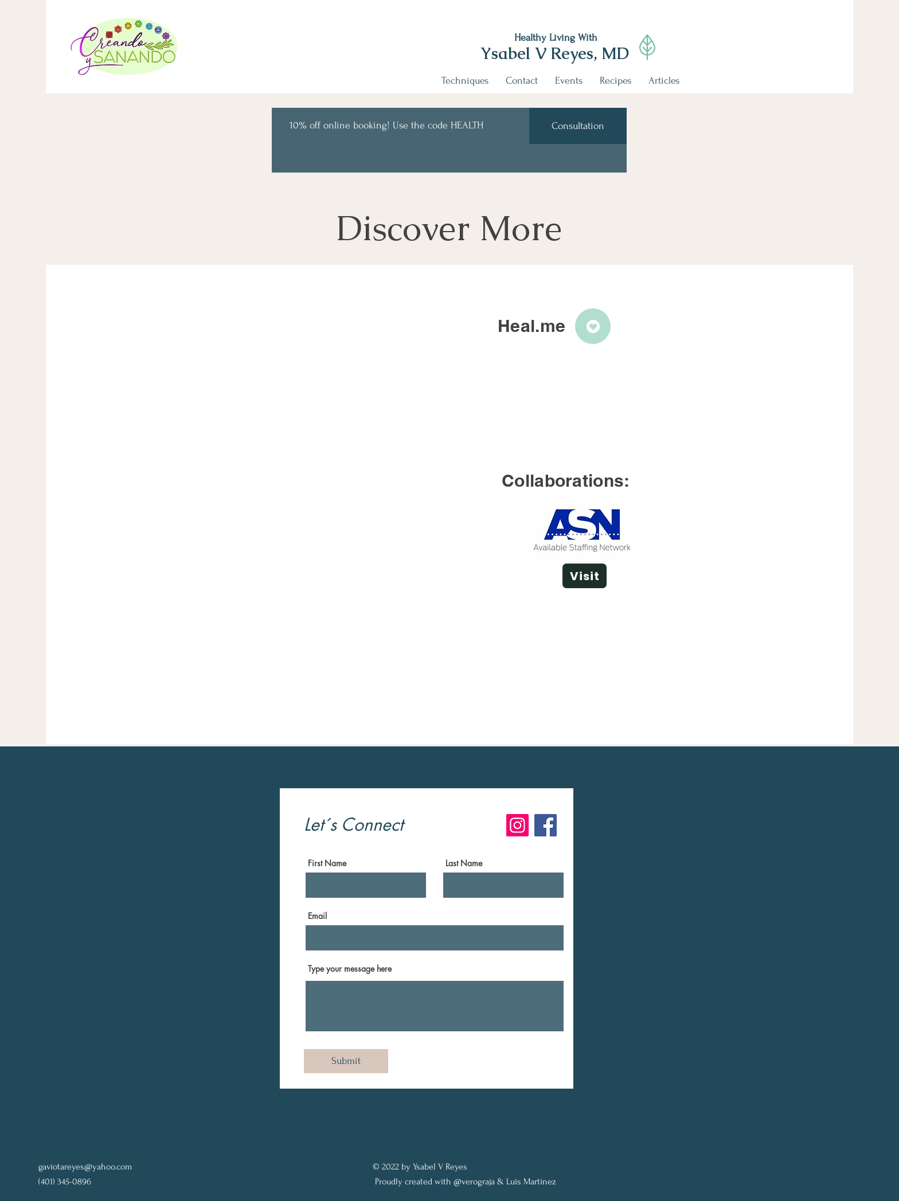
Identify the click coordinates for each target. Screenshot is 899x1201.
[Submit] (346, 1061)
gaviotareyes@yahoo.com (85, 1166)
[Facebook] (545, 825)
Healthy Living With (555, 37)
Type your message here (350, 969)
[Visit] (584, 576)
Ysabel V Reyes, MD (554, 53)
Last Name (463, 863)
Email (317, 916)
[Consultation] (578, 126)
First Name (327, 863)
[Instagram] (517, 825)
